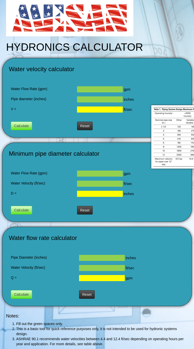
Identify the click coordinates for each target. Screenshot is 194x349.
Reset (85, 126)
